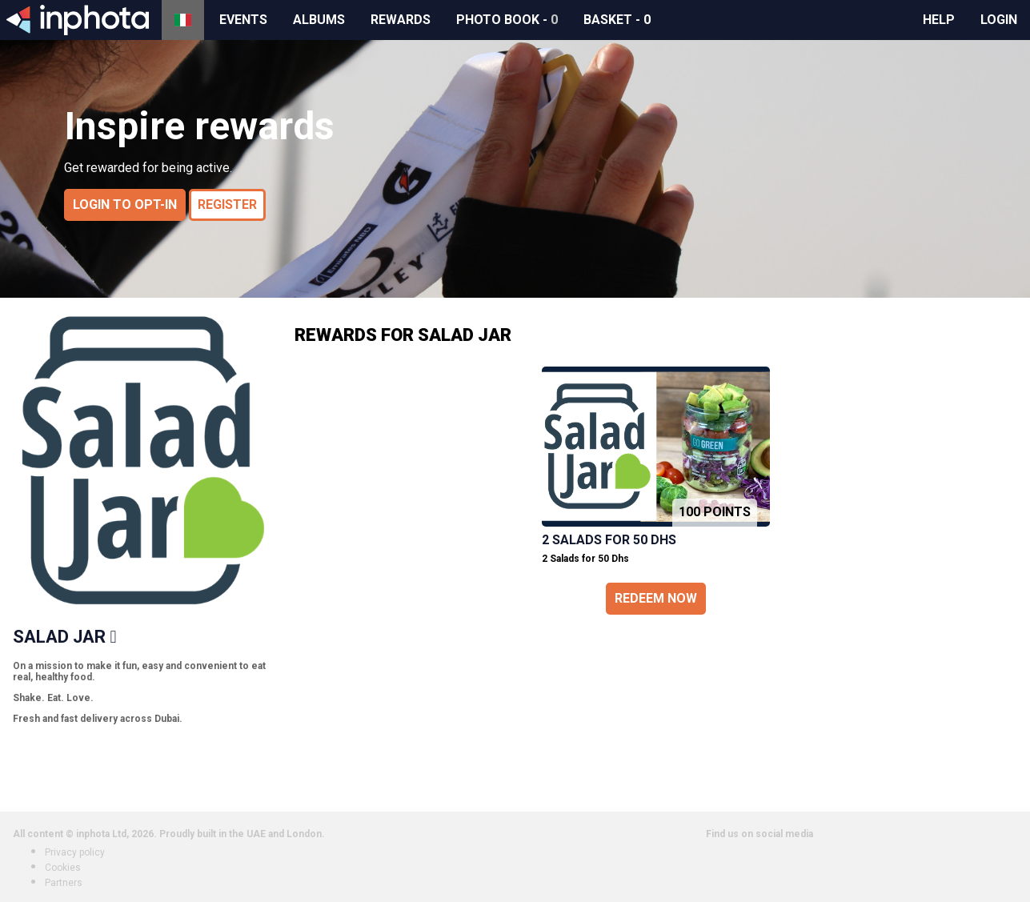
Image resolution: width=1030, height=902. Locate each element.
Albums (319, 19)
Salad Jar (59, 637)
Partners (63, 882)
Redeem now (656, 598)
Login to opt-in (125, 204)
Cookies (63, 867)
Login (998, 19)
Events (243, 19)
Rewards (401, 19)
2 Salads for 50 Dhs (609, 539)
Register (227, 204)
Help (939, 19)
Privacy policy (75, 852)
